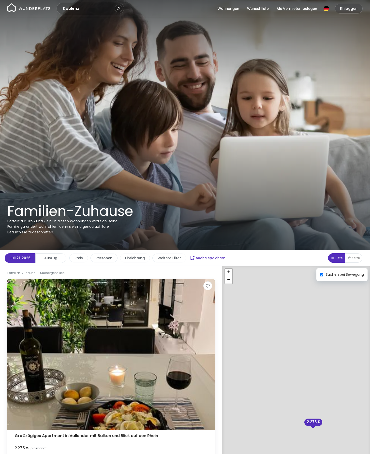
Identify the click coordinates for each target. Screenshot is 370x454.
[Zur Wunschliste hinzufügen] (207, 285)
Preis (78, 258)
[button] (313, 423)
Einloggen (348, 8)
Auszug (50, 258)
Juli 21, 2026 (20, 258)
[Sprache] (326, 9)
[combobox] (88, 9)
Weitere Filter (169, 258)
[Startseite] (28, 8)
